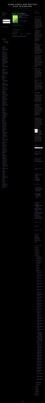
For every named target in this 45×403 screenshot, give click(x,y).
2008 (37, 391)
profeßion (4, 99)
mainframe (4, 184)
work (3, 187)
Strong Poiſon (38, 194)
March (38, 270)
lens (3, 181)
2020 (37, 250)
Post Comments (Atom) (22, 36)
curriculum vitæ (5, 165)
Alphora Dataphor (38, 208)
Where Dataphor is (37, 19)
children (3, 164)
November (39, 258)
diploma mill (4, 168)
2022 (37, 247)
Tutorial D (4, 159)
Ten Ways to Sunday (38, 218)
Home (22, 33)
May (37, 267)
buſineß (3, 93)
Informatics (4, 132)
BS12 (3, 107)
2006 (37, 394)
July (37, 263)
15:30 (18, 24)
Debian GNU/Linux (38, 216)
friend (3, 174)
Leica (3, 87)
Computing (4, 62)
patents (3, 97)
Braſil (3, 110)
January (38, 384)
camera (3, 161)
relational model (5, 49)
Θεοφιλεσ (36, 177)
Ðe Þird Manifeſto (38, 213)
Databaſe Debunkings (39, 212)
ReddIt (13, 25)
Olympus (4, 56)
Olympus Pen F (5, 89)
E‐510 (3, 126)
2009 (37, 389)
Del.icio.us (20, 25)
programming (4, 73)
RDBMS (3, 91)
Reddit (3, 152)
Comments (5, 22)
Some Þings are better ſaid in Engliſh (22, 5)
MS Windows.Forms (5, 139)
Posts (4, 20)
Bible (3, 76)
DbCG (3, 122)
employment (4, 94)
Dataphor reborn (37, 92)
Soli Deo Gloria (37, 159)
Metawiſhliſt (37, 237)
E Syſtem (4, 123)
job (2, 178)
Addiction (4, 102)
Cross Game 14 (22, 15)
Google (3, 129)
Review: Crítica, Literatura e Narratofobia (40, 334)
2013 (37, 386)
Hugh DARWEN (5, 84)
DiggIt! (16, 25)
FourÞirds (4, 55)
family (3, 171)
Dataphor (4, 53)
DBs (3, 63)
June (38, 265)
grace (3, 96)
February (38, 382)
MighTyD (4, 142)
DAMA (3, 117)
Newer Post (14, 33)
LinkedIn (3, 135)
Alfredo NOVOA (5, 105)
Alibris (36, 241)
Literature (4, 136)
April (37, 268)
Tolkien (3, 158)
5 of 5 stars (25, 17)
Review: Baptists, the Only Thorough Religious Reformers (38, 132)
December (39, 257)
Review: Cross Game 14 (19, 13)
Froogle (36, 235)
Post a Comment (15, 32)
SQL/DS (3, 155)
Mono (3, 143)
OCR (3, 148)
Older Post (29, 33)
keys (3, 180)
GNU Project (37, 215)
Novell (3, 146)
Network (3, 145)
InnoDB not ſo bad (37, 118)
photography (4, 58)
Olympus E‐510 (37, 68)
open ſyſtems (4, 72)
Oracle (3, 69)
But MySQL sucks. (37, 30)
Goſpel (3, 83)
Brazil (3, 109)
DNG (3, 120)
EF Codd (4, 125)
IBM (3, 130)
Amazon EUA (37, 238)
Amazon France (38, 240)
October (38, 260)
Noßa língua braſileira (39, 161)
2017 (37, 255)
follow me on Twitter (6, 42)
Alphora (3, 52)
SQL (3, 70)
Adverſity (35, 43)
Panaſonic (4, 151)
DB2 (3, 119)
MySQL (3, 59)
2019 (37, 252)
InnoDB (3, 133)
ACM (3, 100)
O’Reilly (3, 149)
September (39, 262)
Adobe (3, 103)
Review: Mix (39, 292)
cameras (3, 162)
